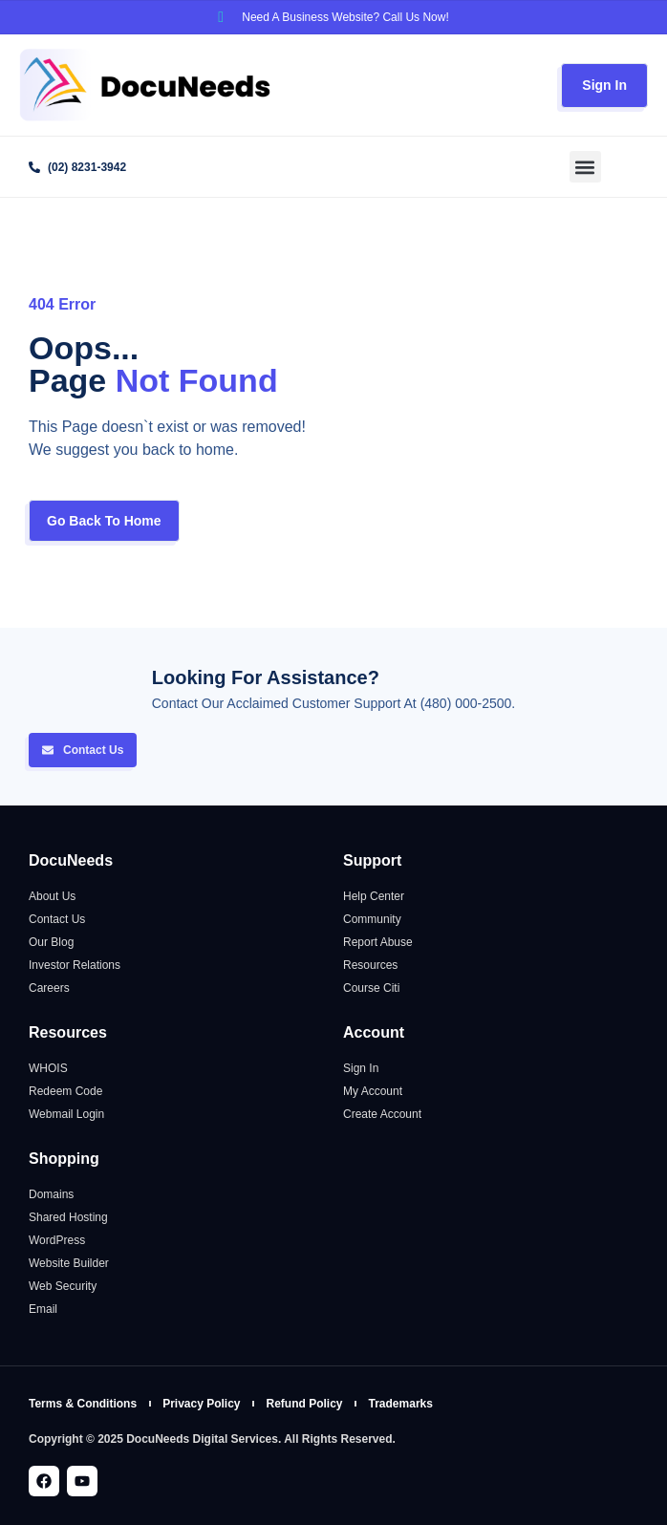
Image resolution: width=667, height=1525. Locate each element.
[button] (585, 167)
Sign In (604, 85)
